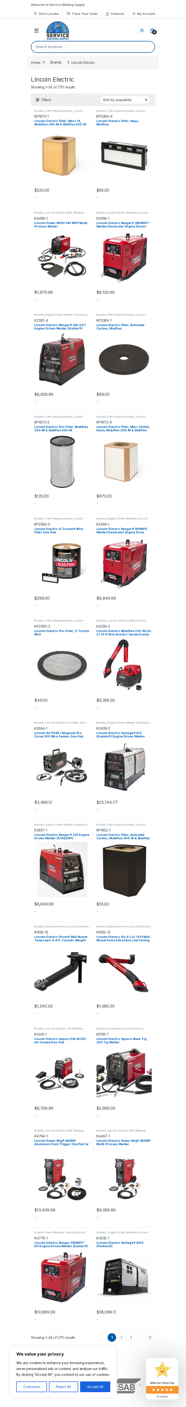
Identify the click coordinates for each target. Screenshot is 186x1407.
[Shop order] (125, 100)
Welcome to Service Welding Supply (57, 5)
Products (114, 14)
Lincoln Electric (55, 212)
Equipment (114, 1028)
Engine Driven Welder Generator (66, 314)
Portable (72, 722)
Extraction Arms (56, 926)
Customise (31, 1387)
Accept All (95, 1387)
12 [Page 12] (149, 1337)
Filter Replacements (58, 111)
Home (35, 62)
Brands (55, 62)
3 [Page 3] (131, 1337)
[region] (63, 1371)
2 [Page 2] (121, 1337)
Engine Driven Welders (122, 212)
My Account (143, 14)
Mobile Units (137, 620)
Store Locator (46, 14)
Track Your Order (82, 14)
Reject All (63, 1387)
